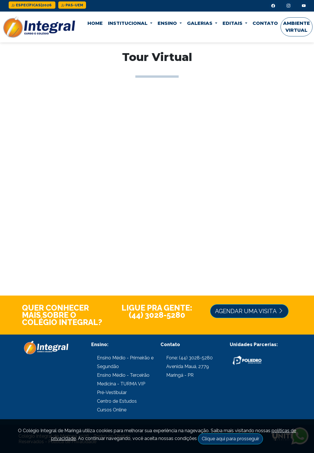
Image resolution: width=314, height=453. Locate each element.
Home (95, 23)
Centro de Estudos (117, 401)
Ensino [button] (168, 23)
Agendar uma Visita (249, 311)
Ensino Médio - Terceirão (123, 375)
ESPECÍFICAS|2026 (32, 5)
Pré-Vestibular (112, 392)
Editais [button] (233, 23)
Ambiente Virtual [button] (296, 27)
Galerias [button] (200, 23)
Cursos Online (111, 410)
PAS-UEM (72, 5)
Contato (265, 23)
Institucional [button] (128, 23)
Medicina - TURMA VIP (121, 384)
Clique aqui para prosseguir (230, 438)
